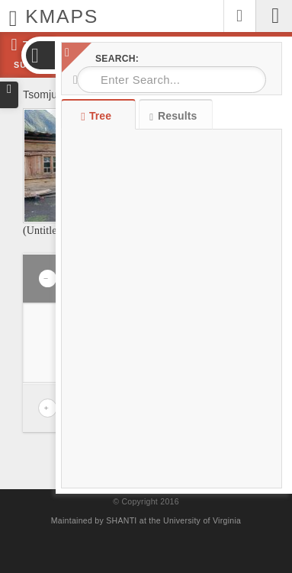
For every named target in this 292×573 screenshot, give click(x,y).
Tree (98, 116)
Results (173, 116)
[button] (39, 55)
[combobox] (171, 79)
